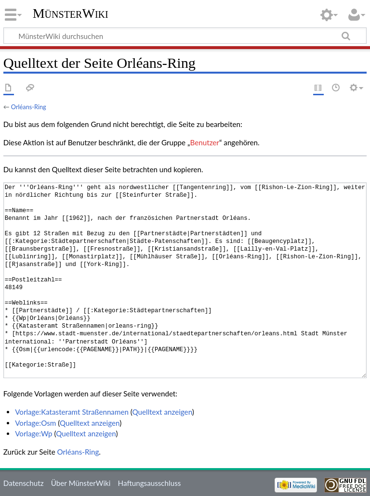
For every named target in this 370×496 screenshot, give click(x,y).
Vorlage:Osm (35, 423)
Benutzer (204, 142)
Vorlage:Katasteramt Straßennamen (72, 411)
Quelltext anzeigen (162, 411)
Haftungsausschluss (149, 483)
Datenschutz (23, 483)
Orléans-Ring (28, 107)
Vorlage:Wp (33, 433)
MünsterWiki (70, 13)
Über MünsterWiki (81, 483)
